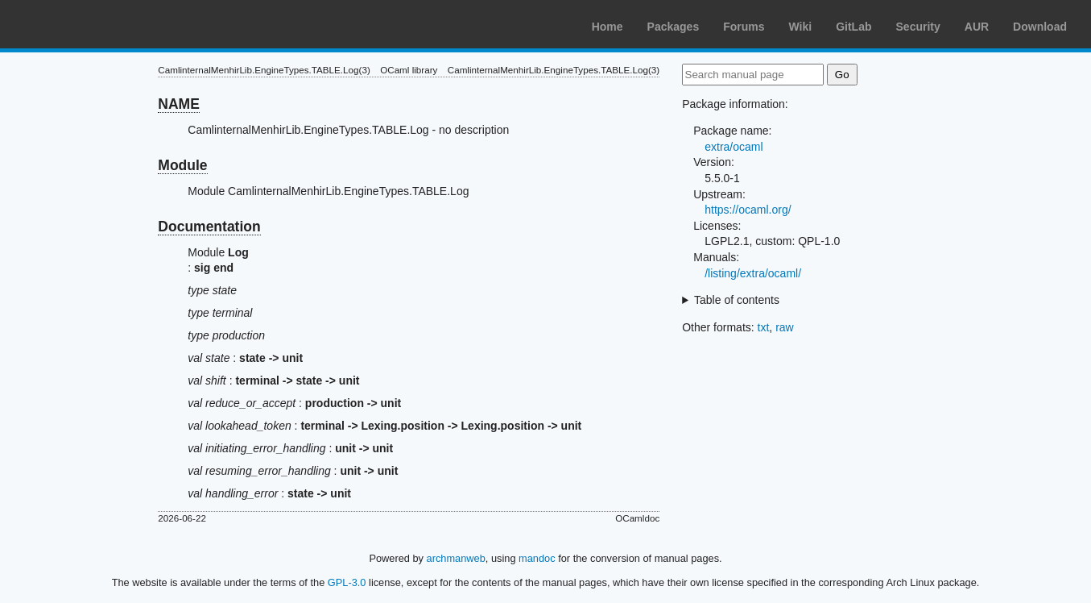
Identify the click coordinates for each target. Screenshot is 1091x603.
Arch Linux (88, 24)
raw (784, 327)
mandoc (537, 558)
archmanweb (456, 558)
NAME (179, 104)
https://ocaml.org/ (748, 209)
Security (918, 26)
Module (182, 165)
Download (1040, 26)
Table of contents (736, 299)
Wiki (800, 26)
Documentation (209, 226)
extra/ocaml (733, 146)
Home (607, 26)
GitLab (853, 26)
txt (764, 327)
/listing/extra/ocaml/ (753, 273)
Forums (743, 26)
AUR (977, 26)
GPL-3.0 (347, 582)
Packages (673, 26)
